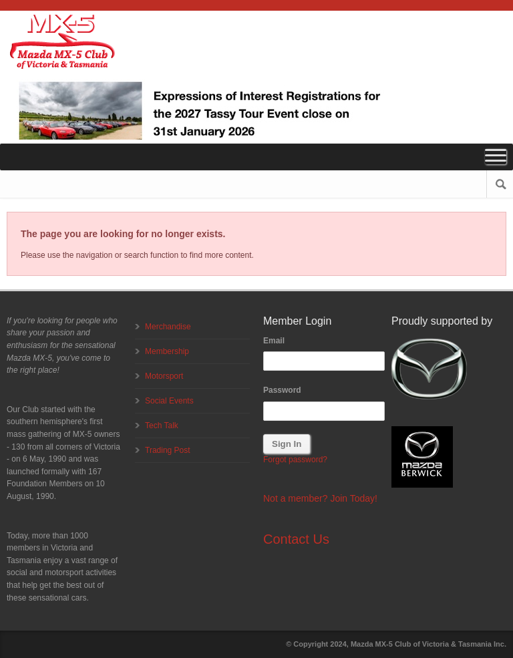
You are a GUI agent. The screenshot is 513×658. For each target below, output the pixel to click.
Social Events (169, 400)
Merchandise (168, 326)
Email (274, 340)
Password (282, 390)
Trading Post (167, 450)
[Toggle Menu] (495, 156)
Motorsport (164, 376)
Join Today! (353, 498)
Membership (167, 351)
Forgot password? (295, 459)
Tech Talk (161, 425)
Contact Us (296, 539)
